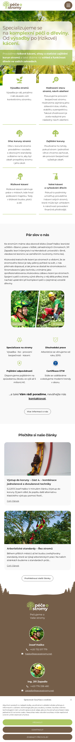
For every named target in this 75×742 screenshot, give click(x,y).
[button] (71, 699)
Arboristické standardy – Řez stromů (30, 548)
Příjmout (37, 722)
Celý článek (13, 501)
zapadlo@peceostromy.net (39, 690)
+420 (38, 649)
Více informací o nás (37, 411)
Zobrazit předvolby (37, 737)
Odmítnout (37, 730)
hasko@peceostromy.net (38, 654)
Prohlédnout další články (37, 578)
